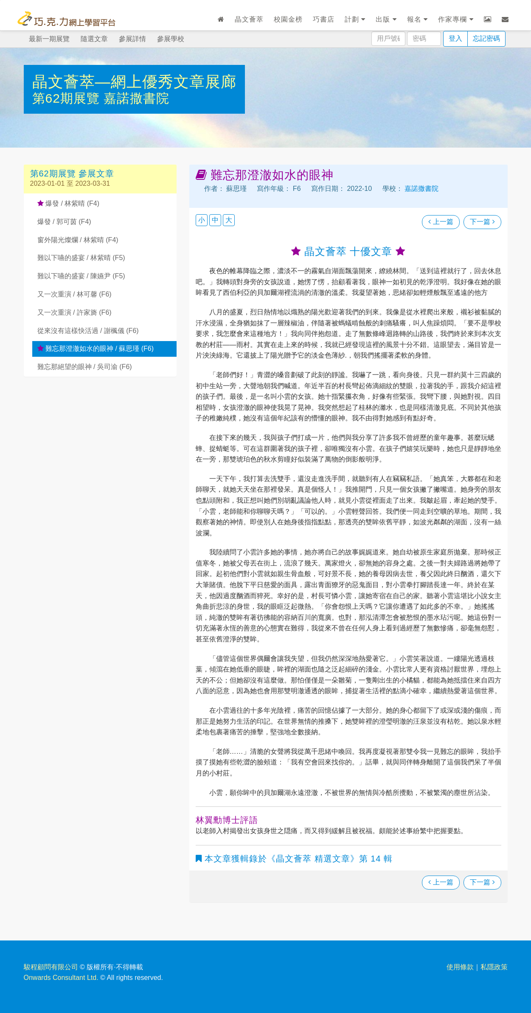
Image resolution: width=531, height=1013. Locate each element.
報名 (417, 19)
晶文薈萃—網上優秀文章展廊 (134, 81)
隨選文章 (94, 38)
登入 (455, 38)
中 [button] (215, 220)
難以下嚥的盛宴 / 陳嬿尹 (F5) (81, 276)
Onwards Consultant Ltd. (61, 977)
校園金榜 (288, 19)
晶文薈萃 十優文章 (348, 251)
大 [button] (228, 220)
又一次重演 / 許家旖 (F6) (74, 312)
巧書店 (323, 19)
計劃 (355, 19)
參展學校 (170, 38)
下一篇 (482, 221)
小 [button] (201, 220)
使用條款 (460, 967)
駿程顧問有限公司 (51, 967)
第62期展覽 (68, 98)
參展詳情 (132, 38)
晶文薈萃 (249, 19)
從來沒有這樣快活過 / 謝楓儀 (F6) (88, 330)
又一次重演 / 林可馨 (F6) (74, 294)
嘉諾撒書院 (136, 98)
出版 (386, 19)
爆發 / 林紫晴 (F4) (68, 203)
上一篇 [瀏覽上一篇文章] (440, 221)
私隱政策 (494, 967)
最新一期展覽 (49, 38)
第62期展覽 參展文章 (72, 173)
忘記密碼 (486, 38)
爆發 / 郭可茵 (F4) (64, 221)
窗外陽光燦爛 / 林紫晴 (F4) (77, 239)
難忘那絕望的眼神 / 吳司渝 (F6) (84, 366)
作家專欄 (455, 19)
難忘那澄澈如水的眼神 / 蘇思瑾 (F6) (95, 348)
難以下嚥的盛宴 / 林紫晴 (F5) (81, 257)
